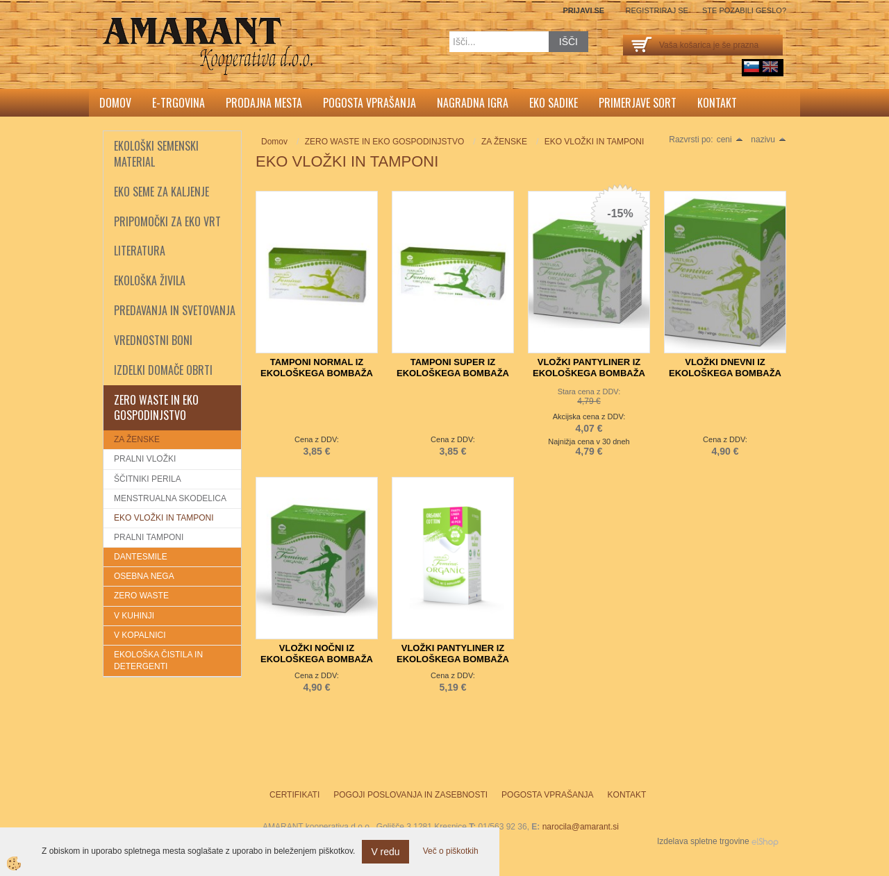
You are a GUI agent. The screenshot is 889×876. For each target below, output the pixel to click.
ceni (730, 139)
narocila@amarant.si (580, 827)
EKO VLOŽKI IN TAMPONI (164, 518)
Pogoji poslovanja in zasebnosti (410, 795)
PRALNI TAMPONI (148, 537)
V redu (385, 851)
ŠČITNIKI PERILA (147, 479)
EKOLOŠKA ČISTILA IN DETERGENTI (158, 660)
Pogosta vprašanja (369, 102)
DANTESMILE (140, 557)
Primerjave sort (637, 102)
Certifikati (294, 795)
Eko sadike (553, 102)
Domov (115, 102)
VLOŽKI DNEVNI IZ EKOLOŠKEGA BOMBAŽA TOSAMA (725, 373)
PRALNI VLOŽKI (145, 459)
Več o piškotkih (451, 851)
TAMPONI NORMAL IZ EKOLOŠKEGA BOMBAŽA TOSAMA (316, 373)
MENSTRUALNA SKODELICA (170, 498)
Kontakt (717, 102)
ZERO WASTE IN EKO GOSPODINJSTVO (385, 141)
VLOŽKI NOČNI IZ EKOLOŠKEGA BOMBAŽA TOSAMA (316, 659)
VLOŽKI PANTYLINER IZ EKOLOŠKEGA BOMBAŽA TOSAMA (589, 373)
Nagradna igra (472, 102)
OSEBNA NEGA (144, 576)
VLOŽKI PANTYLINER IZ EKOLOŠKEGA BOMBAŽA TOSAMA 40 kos (453, 659)
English (770, 66)
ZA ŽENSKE (137, 439)
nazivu (768, 139)
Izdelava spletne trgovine (703, 841)
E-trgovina (178, 102)
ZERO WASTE (141, 595)
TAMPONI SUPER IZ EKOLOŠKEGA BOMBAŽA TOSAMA (453, 373)
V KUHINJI (134, 616)
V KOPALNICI (139, 635)
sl (751, 66)
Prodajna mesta (264, 102)
